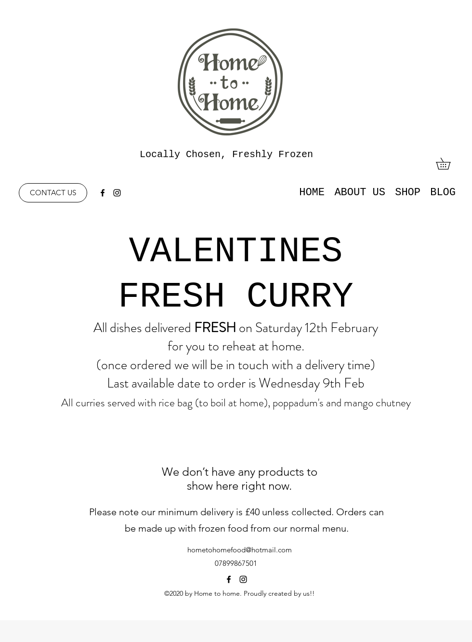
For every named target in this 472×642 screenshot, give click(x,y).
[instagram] (117, 193)
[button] (449, 164)
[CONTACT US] (53, 192)
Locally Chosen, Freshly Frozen (226, 154)
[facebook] (102, 193)
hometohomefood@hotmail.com (239, 549)
